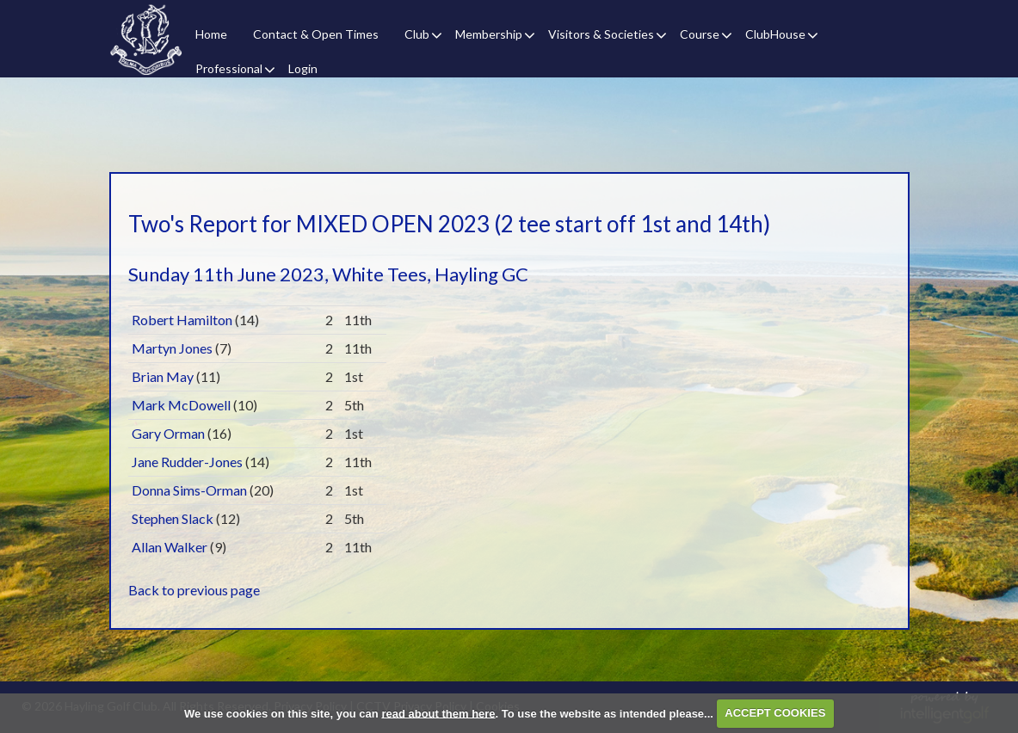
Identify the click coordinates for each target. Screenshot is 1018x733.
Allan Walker (169, 547)
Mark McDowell (181, 405)
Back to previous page (194, 590)
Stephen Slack (172, 518)
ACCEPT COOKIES (775, 712)
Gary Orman (168, 433)
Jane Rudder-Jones (187, 461)
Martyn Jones (172, 348)
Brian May (163, 376)
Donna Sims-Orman (189, 490)
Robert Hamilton (182, 319)
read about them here (438, 712)
